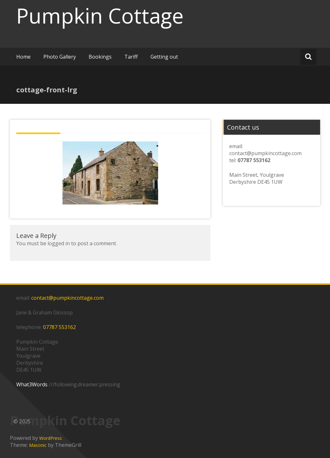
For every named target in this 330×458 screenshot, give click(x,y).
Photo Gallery (59, 56)
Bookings (100, 56)
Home (23, 56)
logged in (59, 243)
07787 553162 (59, 327)
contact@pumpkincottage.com (265, 153)
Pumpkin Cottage (100, 16)
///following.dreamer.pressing (84, 384)
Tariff (131, 56)
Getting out (164, 56)
